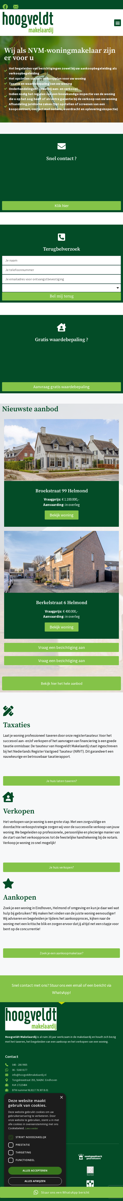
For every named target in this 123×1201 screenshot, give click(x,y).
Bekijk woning (62, 514)
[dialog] (35, 1145)
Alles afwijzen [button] (35, 1181)
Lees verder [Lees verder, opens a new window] (31, 1128)
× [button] (61, 1097)
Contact (11, 1056)
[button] (117, 22)
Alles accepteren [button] (35, 1170)
